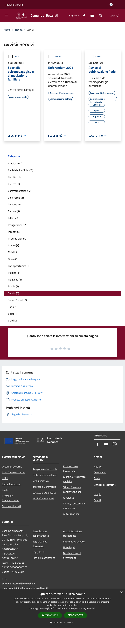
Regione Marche (14, 5)
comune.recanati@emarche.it (18, 583)
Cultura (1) (14, 211)
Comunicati (100, 472)
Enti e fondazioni (11, 484)
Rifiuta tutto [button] (75, 615)
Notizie (98, 466)
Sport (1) (12, 314)
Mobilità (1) (14, 252)
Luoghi (97, 494)
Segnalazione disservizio (40, 544)
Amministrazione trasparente (72, 533)
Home (7, 30)
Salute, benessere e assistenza (74, 505)
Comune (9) (14, 204)
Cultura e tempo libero (45, 475)
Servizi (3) (13, 293)
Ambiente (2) (15, 163)
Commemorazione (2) (19, 191)
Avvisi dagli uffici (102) (20, 170)
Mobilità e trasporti (43, 498)
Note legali (69, 547)
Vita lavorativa (41, 481)
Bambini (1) (14, 177)
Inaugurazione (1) (17, 225)
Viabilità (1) (14, 320)
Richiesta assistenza (44, 558)
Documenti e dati (11, 506)
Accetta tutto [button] (50, 615)
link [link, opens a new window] (94, 608)
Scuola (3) (13, 286)
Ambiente (68, 498)
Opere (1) (13, 259)
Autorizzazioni (71, 514)
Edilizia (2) (13, 218)
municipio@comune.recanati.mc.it (28, 588)
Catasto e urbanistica (44, 492)
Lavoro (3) (13, 245)
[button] (62, 622)
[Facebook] (82, 15)
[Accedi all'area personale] (111, 4)
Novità (18, 30)
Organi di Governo (12, 466)
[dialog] (62, 608)
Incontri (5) (14, 232)
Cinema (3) (14, 184)
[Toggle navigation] (6, 15)
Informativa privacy (74, 541)
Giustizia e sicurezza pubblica (74, 479)
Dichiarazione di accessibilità (72, 555)
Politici (5, 490)
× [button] (121, 592)
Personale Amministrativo (10, 498)
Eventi (97, 500)
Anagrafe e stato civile (45, 469)
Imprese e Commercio (44, 487)
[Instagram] (99, 15)
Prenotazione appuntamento (41, 533)
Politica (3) (14, 273)
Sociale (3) (13, 307)
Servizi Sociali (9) (17, 300)
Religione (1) (15, 279)
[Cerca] (118, 16)
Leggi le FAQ (39, 552)
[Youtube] (91, 15)
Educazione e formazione (70, 468)
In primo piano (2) (17, 239)
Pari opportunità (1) (18, 266)
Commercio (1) (16, 198)
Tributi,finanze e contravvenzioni (72, 489)
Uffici (5, 478)
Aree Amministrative (13, 472)
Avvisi (14, 56)
